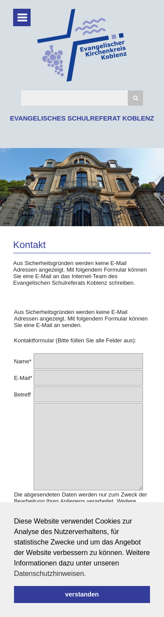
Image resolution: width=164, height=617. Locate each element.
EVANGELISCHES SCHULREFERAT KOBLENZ (82, 118)
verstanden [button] (82, 594)
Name (22, 361)
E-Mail (23, 378)
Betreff (22, 394)
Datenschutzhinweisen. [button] (50, 573)
